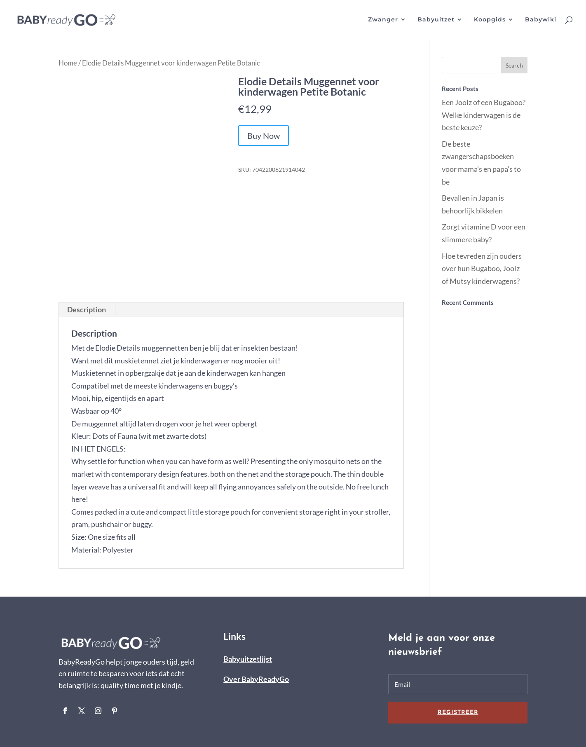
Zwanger (383, 19)
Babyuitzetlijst (247, 658)
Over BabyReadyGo (256, 679)
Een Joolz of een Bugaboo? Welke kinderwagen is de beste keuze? (483, 115)
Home (68, 63)
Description (86, 309)
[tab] (86, 309)
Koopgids (490, 19)
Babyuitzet (436, 19)
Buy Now (263, 136)
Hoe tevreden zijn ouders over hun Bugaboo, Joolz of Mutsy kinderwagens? (482, 268)
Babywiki (540, 19)
